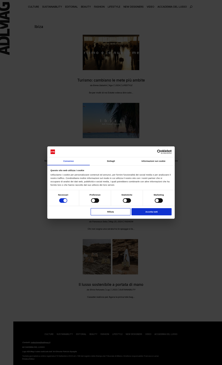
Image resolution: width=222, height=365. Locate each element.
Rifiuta (110, 212)
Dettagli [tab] (111, 161)
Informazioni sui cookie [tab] (154, 161)
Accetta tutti (151, 212)
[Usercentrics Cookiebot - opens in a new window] (159, 152)
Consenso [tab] (68, 161)
